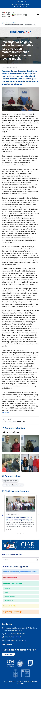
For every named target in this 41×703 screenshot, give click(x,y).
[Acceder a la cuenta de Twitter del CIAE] (17, 6)
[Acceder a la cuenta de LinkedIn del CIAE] (26, 6)
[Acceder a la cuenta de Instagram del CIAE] (23, 6)
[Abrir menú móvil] (38, 14)
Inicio (7, 23)
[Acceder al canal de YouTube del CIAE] (20, 6)
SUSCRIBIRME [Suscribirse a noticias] (8, 654)
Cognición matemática (10, 481)
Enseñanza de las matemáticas (12, 485)
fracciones (5, 412)
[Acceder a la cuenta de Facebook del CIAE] (14, 6)
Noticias (14, 23)
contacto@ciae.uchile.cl (12, 637)
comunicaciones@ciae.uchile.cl (15, 640)
